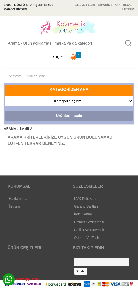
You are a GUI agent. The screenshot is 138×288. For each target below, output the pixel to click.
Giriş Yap (59, 57)
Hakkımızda (18, 199)
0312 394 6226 (85, 5)
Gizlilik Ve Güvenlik (89, 230)
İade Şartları (83, 214)
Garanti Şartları (86, 206)
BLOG (127, 5)
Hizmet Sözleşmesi (89, 222)
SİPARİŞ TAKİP (109, 5)
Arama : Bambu (36, 76)
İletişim (14, 206)
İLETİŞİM (127, 9)
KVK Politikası (85, 199)
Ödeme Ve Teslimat (89, 238)
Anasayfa (15, 76)
